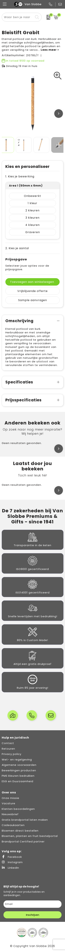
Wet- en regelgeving (17, 759)
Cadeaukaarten (13, 825)
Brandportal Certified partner (23, 841)
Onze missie (10, 798)
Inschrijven (32, 915)
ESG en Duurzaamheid (17, 781)
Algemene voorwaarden (19, 765)
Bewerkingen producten (19, 770)
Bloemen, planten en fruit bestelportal (30, 836)
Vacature (8, 803)
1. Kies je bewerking (19, 176)
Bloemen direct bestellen (20, 830)
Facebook (12, 857)
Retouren (8, 748)
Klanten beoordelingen (18, 809)
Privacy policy (11, 754)
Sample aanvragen (32, 300)
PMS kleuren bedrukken (18, 776)
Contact (8, 743)
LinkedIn (10, 868)
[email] (32, 904)
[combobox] (17, 17)
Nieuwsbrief (10, 814)
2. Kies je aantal (17, 248)
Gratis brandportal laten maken (25, 820)
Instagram (12, 862)
